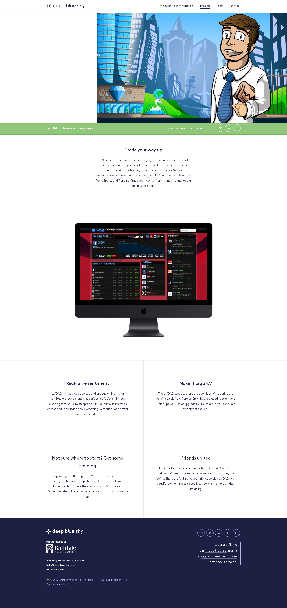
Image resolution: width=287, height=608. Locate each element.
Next (197, 128)
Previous (178, 128)
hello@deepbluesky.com (60, 564)
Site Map (88, 579)
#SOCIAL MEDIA (74, 46)
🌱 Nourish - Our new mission (61, 579)
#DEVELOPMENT (21, 46)
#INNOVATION (48, 46)
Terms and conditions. (111, 579)
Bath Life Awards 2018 (61, 546)
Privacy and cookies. (57, 584)
